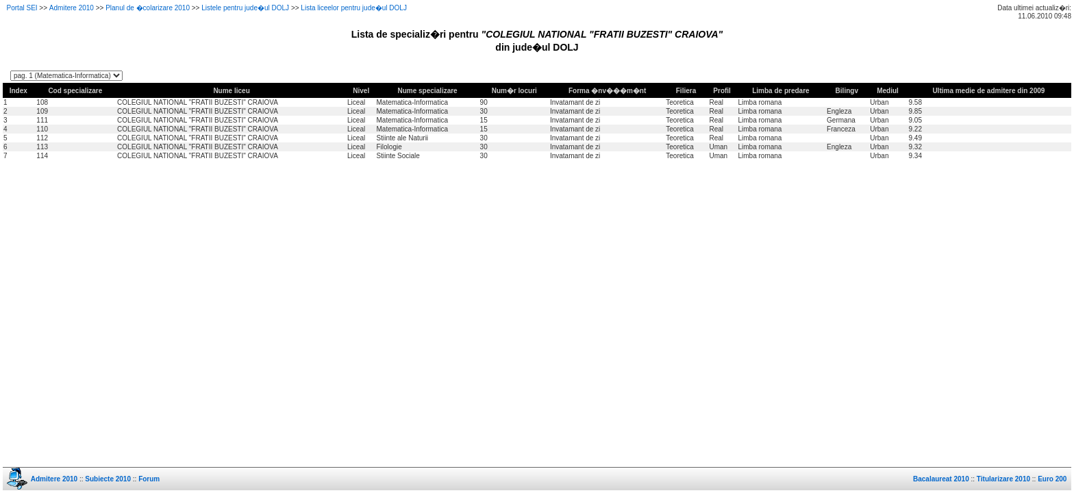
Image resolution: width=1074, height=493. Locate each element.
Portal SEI (22, 8)
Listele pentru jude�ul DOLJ (245, 8)
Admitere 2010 (71, 8)
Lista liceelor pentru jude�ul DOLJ (354, 8)
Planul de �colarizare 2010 (147, 8)
